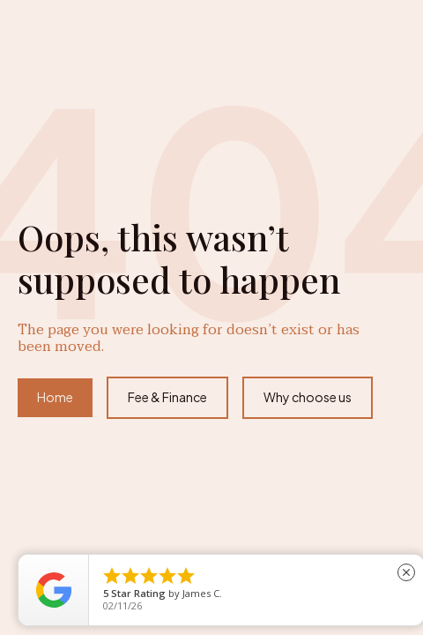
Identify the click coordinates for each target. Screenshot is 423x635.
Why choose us (307, 397)
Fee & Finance (167, 397)
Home (55, 397)
